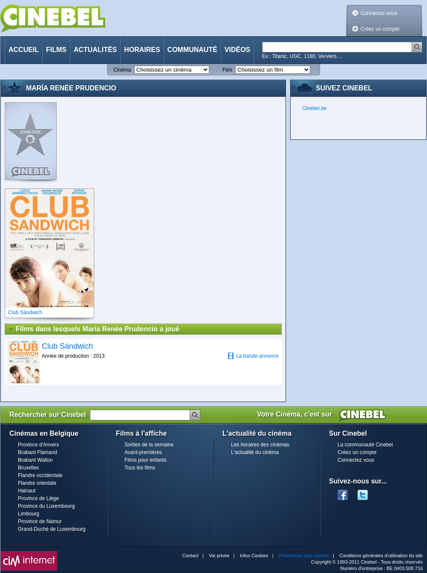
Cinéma (122, 70)
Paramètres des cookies (304, 555)
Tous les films (139, 468)
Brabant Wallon (35, 460)
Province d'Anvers (38, 445)
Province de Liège (38, 498)
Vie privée (219, 555)
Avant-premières (143, 452)
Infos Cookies (254, 555)
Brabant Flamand (37, 452)
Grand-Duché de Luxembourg (52, 529)
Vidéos (237, 49)
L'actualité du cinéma (255, 452)
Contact (190, 555)
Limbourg (28, 514)
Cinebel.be (314, 108)
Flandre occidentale (40, 475)
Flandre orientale (37, 483)
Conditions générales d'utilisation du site (381, 555)
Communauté (192, 49)
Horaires (142, 49)
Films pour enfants (145, 460)
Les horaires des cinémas (260, 445)
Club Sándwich (67, 346)
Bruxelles (28, 468)
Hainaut (26, 491)
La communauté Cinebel (365, 445)
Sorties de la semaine (148, 445)
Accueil (24, 49)
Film (227, 70)
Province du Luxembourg (46, 506)
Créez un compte (380, 29)
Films (56, 49)
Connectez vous (379, 13)
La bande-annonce (253, 356)
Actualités (95, 49)
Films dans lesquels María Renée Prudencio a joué (93, 329)
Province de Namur (40, 521)
